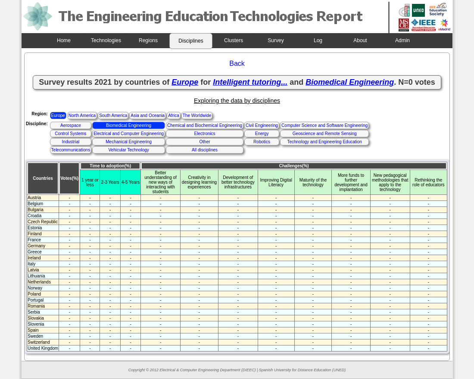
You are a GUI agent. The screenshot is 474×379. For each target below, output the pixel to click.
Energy (262, 133)
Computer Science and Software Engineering (324, 125)
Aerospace (70, 125)
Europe (58, 115)
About (360, 40)
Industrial (71, 141)
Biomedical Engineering (128, 125)
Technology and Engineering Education (324, 141)
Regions (148, 40)
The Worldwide (197, 115)
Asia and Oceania (148, 115)
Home (64, 40)
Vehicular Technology (128, 150)
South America (113, 115)
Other (205, 141)
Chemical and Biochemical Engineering (204, 125)
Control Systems (70, 133)
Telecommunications (70, 150)
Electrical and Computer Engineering (129, 133)
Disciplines (190, 41)
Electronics (204, 133)
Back (237, 63)
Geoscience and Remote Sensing (325, 133)
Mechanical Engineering (129, 141)
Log (318, 40)
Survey (276, 40)
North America (82, 115)
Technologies (106, 40)
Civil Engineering (262, 125)
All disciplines (205, 150)
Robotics (261, 141)
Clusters (233, 40)
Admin (402, 40)
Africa (173, 115)
